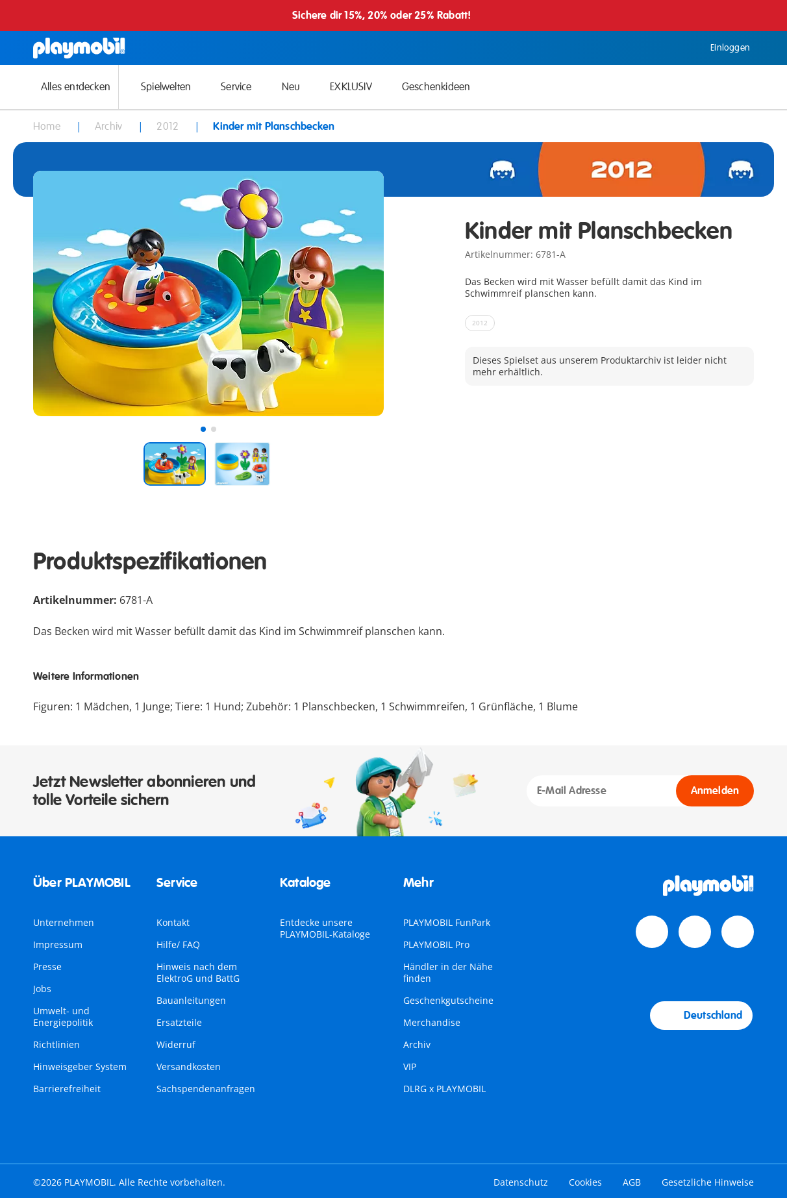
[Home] (79, 48)
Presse (47, 966)
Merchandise (431, 1022)
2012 (168, 126)
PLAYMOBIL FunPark (446, 922)
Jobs (42, 988)
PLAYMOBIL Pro (436, 944)
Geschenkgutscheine (448, 1000)
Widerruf (175, 1044)
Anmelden (715, 790)
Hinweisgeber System (80, 1066)
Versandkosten (188, 1066)
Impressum (57, 944)
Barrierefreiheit (67, 1088)
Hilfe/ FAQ (178, 944)
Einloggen (720, 48)
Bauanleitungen (191, 1000)
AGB (632, 1182)
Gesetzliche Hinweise (708, 1182)
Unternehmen (63, 922)
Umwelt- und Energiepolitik (63, 1017)
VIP (409, 1066)
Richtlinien (56, 1044)
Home (48, 126)
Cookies (585, 1182)
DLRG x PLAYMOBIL (444, 1088)
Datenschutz (520, 1182)
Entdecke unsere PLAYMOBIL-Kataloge (325, 928)
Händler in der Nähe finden (448, 972)
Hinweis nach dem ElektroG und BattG (198, 972)
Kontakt (173, 922)
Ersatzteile (179, 1022)
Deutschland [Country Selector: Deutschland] (701, 1015)
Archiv (417, 1044)
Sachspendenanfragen (205, 1088)
